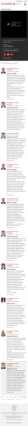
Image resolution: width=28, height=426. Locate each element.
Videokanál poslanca (10, 50)
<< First (2, 397)
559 (14, 397)
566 (13, 399)
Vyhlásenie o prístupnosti (11, 422)
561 (21, 397)
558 (11, 397)
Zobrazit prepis (10, 98)
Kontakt (25, 1)
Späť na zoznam (7, 58)
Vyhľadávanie (19, 1)
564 (6, 399)
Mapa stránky (19, 422)
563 (3, 399)
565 (9, 399)
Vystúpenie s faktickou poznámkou (13, 69)
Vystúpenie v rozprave (12, 133)
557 (8, 397)
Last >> (18, 399)
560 (18, 397)
